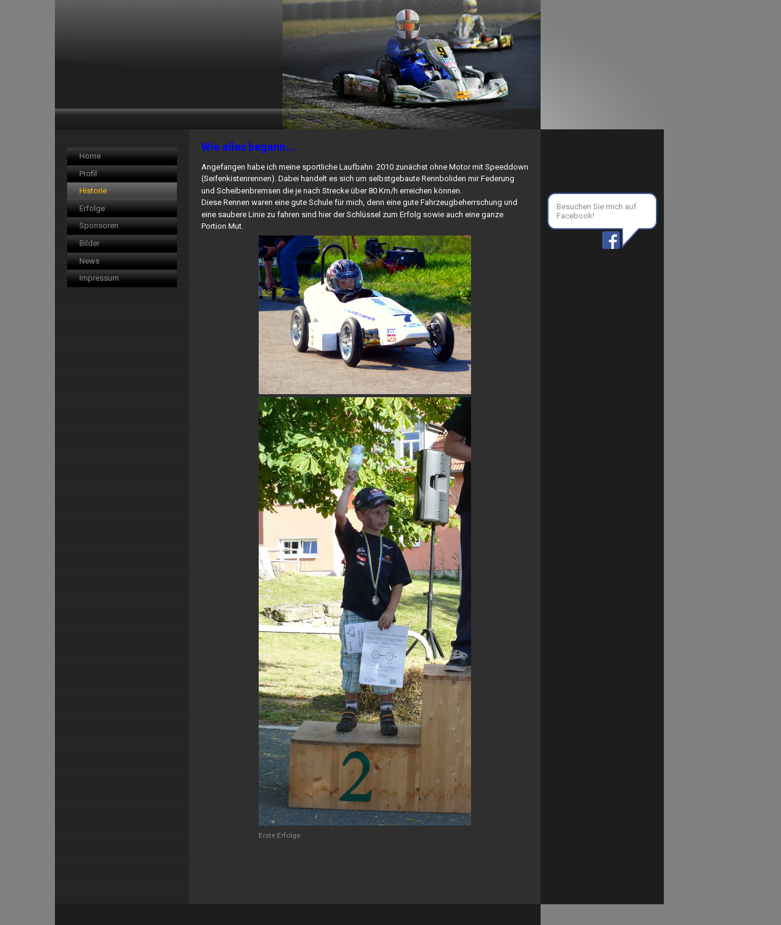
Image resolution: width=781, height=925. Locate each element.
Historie (93, 190)
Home (90, 155)
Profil (88, 173)
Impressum (99, 278)
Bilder (89, 243)
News (89, 260)
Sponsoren (98, 225)
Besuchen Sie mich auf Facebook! (596, 211)
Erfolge (92, 208)
